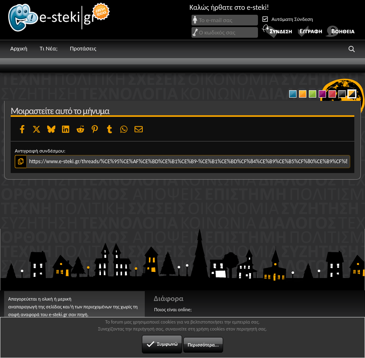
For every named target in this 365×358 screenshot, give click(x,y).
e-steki (59, 19)
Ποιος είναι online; (173, 309)
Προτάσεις (83, 48)
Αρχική (18, 48)
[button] (352, 49)
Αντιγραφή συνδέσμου (39, 151)
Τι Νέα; (49, 48)
